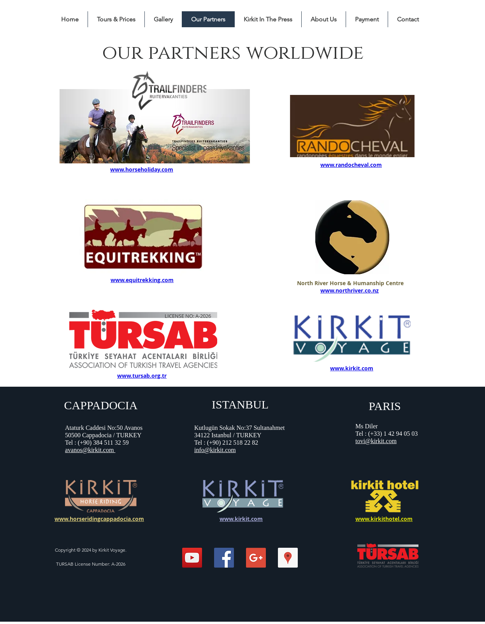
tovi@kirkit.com (376, 441)
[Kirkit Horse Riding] (192, 558)
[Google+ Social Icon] (256, 558)
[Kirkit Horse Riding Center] (288, 558)
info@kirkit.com (215, 450)
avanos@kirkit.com (90, 450)
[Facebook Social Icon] (224, 558)
